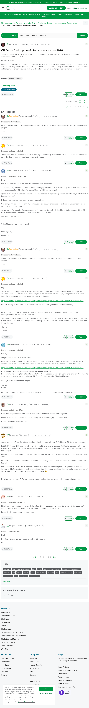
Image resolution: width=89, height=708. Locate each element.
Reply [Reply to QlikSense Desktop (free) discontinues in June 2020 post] (81, 94)
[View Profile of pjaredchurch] (14, 435)
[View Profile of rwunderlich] (13, 116)
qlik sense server (66, 572)
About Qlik (33, 658)
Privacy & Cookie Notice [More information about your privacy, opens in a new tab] (26, 702)
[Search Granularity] (10, 35)
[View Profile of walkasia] (12, 145)
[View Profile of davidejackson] (14, 344)
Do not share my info (66, 687)
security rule (8, 576)
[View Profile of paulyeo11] (12, 526)
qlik (13, 572)
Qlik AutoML (5, 622)
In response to (11, 122)
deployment (23, 576)
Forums (19, 23)
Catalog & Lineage (8, 642)
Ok (46, 689)
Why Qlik (4, 649)
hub (57, 572)
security (26, 572)
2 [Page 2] (40, 557)
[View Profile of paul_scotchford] (14, 44)
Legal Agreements (65, 680)
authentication (34, 576)
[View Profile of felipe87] (12, 496)
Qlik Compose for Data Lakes (12, 632)
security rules (41, 572)
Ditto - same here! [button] (9, 89)
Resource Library (7, 658)
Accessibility (34, 668)
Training (4, 675)
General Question (15, 78)
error (32, 572)
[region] (29, 694)
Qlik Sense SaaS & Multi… (21, 569)
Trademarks (62, 674)
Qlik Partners (6, 662)
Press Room (34, 662)
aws (15, 576)
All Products (5, 612)
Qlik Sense (5, 619)
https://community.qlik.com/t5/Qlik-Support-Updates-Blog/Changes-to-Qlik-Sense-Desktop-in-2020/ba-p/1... (42, 301)
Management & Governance (66, 23)
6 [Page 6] (83, 107)
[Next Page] (86, 107)
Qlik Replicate (6, 629)
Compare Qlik (6, 668)
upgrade (51, 572)
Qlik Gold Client (6, 646)
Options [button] (85, 23)
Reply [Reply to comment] (81, 138)
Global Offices (35, 681)
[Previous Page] (68, 107)
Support (4, 678)
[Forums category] (4, 595)
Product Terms (63, 684)
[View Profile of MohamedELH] (14, 170)
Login (35, 2)
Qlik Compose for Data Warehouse (14, 636)
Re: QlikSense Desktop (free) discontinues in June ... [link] (23, 25)
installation (78, 572)
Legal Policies (63, 667)
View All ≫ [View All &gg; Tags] (7, 582)
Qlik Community (7, 23)
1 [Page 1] (70, 107)
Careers (33, 675)
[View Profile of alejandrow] (13, 404)
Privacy (32, 672)
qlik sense (7, 569)
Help (69, 8)
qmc (33, 569)
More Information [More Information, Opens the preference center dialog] (46, 694)
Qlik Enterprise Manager (10, 639)
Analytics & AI (29, 23)
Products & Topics (45, 23)
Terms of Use (63, 677)
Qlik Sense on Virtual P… (52, 569)
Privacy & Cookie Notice (67, 670)
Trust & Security (36, 665)
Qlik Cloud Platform (8, 616)
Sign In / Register (80, 8)
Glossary (4, 672)
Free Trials (5, 665)
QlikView (4, 626)
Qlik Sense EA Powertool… (71, 569)
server (19, 572)
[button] (86, 44)
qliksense (7, 572)
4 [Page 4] (78, 107)
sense (39, 569)
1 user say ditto (8, 86)
